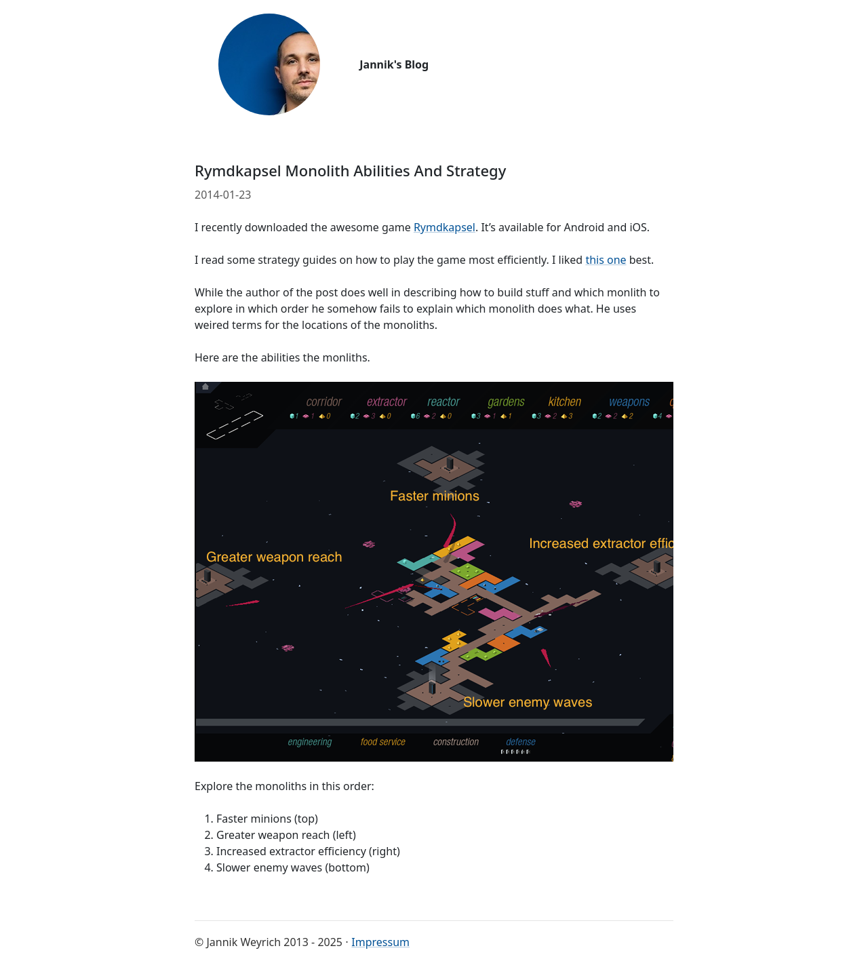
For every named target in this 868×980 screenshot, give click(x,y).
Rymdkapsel (444, 227)
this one (605, 259)
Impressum (380, 942)
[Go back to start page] (269, 64)
